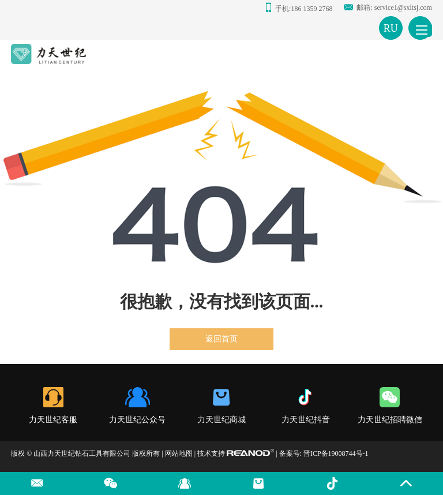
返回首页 (221, 339)
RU (391, 28)
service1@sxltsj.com (403, 7)
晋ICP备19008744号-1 (336, 453)
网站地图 (179, 453)
